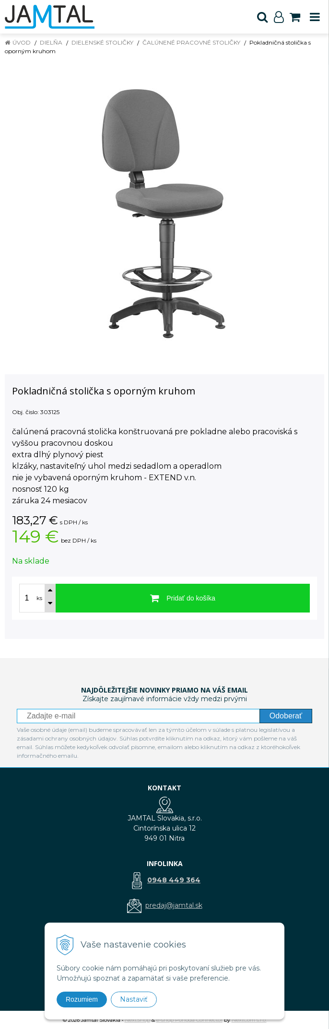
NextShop (137, 1020)
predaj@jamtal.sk (173, 905)
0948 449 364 (173, 880)
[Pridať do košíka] (183, 598)
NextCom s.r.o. (249, 1020)
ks (39, 598)
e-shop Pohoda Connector (189, 1020)
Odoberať (286, 716)
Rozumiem (82, 999)
